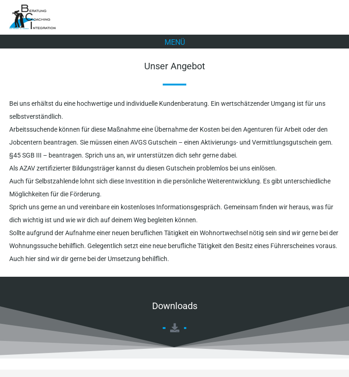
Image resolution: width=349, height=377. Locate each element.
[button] (174, 42)
